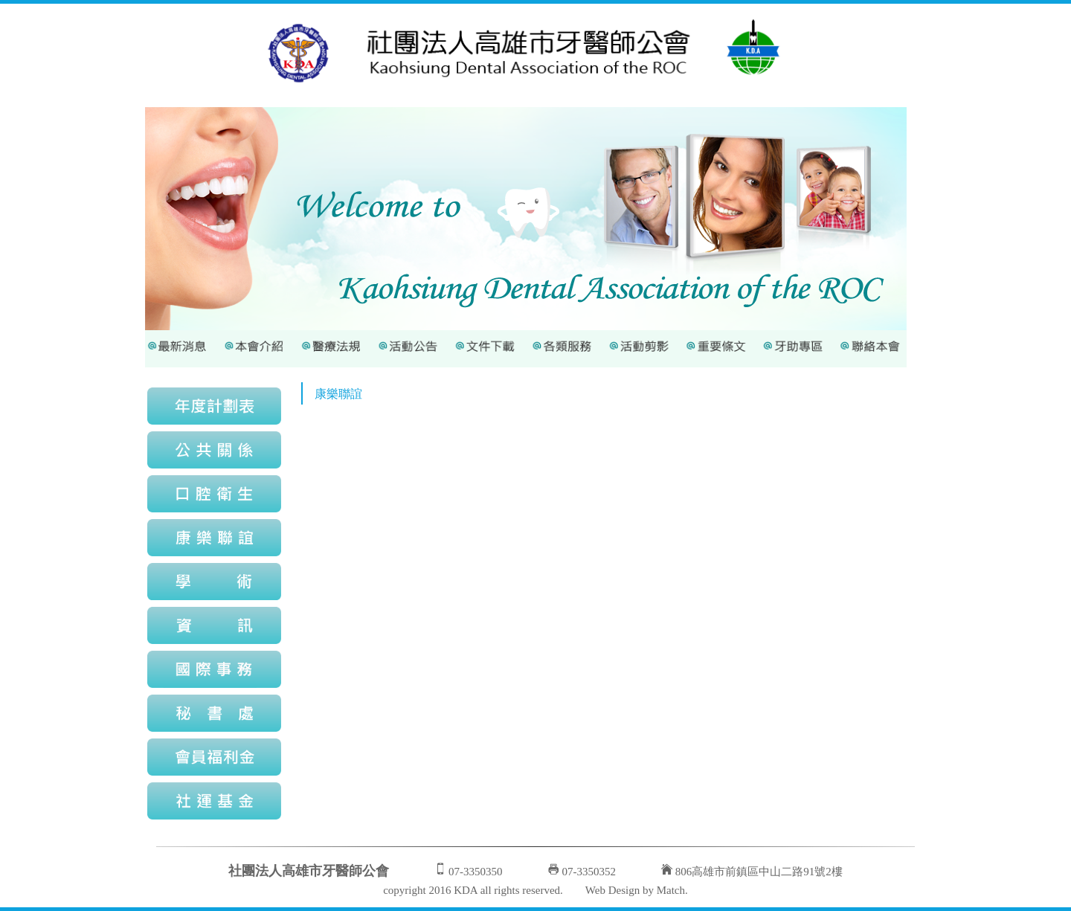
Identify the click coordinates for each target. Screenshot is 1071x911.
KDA (465, 890)
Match (671, 890)
